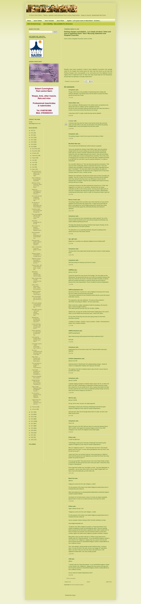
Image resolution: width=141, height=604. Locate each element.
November (35, 151)
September (35, 155)
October (34, 153)
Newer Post (68, 582)
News (29, 20)
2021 (32, 139)
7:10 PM (71, 284)
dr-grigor (71, 121)
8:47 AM (71, 415)
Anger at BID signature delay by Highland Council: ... (36, 389)
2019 (32, 144)
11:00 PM (71, 392)
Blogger (74, 595)
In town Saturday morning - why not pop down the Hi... (36, 326)
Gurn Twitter (38, 20)
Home (88, 582)
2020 (32, 142)
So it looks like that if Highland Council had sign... (37, 198)
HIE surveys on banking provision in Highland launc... (37, 228)
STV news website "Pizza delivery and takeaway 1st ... (37, 305)
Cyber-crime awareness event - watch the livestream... (37, 287)
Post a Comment (71, 578)
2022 (32, 137)
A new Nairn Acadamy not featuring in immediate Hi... (36, 372)
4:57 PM (71, 233)
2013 (32, 421)
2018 (32, 146)
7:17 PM (71, 325)
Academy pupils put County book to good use (37, 210)
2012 (32, 423)
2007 (32, 435)
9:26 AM (71, 432)
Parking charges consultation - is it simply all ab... (37, 255)
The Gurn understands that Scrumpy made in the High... (37, 352)
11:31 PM (71, 255)
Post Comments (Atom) (77, 584)
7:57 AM (71, 97)
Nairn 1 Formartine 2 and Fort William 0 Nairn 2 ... (37, 249)
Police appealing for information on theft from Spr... (36, 333)
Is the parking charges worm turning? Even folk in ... (36, 339)
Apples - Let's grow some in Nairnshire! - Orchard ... (84, 20)
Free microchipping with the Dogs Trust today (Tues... (37, 216)
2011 (32, 426)
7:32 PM (71, 342)
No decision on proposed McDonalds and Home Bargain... (37, 205)
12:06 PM (71, 128)
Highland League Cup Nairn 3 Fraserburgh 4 (36, 293)
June (33, 162)
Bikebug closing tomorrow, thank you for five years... (37, 185)
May (33, 164)
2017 (32, 412)
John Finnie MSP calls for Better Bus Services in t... (36, 298)
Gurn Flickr (60, 20)
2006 (32, 437)
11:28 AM (71, 501)
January (34, 409)
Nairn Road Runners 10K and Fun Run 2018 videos (36, 359)
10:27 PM (71, 210)
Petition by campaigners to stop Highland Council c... (36, 191)
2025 (32, 130)
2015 (32, 416)
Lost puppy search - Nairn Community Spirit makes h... (37, 346)
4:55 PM (71, 264)
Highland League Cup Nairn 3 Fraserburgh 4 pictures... (36, 261)
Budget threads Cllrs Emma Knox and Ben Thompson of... (36, 382)
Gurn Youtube (49, 20)
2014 (32, 419)
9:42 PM (71, 194)
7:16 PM (71, 138)
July (33, 160)
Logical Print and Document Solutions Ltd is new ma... (36, 402)
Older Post (109, 582)
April (33, 167)
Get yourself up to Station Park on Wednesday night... (36, 173)
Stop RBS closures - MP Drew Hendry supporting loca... (37, 312)
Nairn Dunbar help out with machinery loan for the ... (36, 280)
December (35, 148)
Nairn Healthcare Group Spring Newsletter (36, 179)
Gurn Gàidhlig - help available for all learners (58, 24)
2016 (32, 414)
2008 (32, 432)
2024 (32, 133)
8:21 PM (71, 353)
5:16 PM (71, 373)
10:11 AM (71, 473)
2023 (32, 135)
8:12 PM (71, 243)
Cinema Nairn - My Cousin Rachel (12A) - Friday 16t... (37, 267)
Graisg (71, 81)
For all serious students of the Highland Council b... (36, 395)
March (34, 169)
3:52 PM (71, 575)
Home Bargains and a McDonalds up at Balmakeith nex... (36, 235)
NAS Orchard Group (34, 24)
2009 (32, 430)
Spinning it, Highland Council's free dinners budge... (37, 274)
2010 (32, 428)
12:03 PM (71, 553)
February (34, 407)
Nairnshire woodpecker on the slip (36, 222)
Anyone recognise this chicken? (36, 377)
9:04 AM (71, 115)
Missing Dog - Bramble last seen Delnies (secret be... (36, 319)
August (34, 158)
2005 (32, 439)
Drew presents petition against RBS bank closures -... (36, 242)
